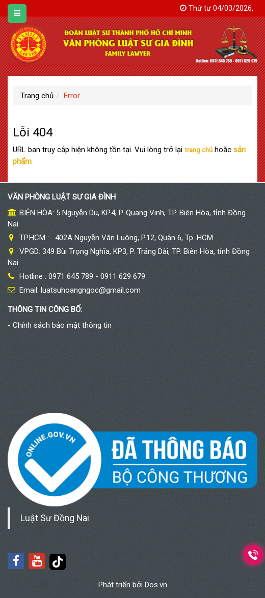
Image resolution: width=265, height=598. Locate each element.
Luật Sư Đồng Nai (54, 518)
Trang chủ (37, 95)
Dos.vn (156, 584)
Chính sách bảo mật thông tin (62, 325)
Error (72, 95)
